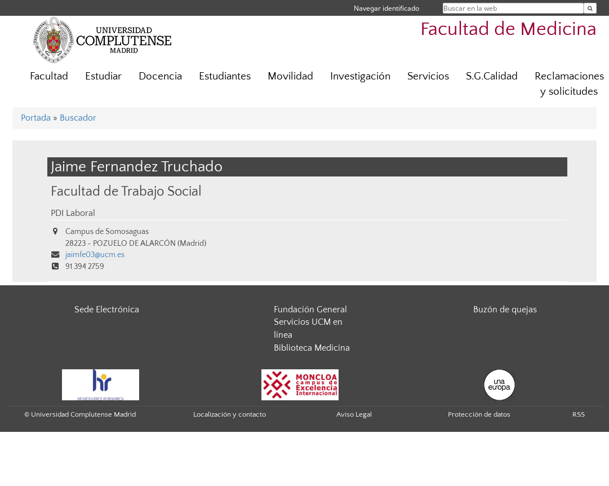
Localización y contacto (229, 414)
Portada (36, 118)
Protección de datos (479, 414)
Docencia (160, 76)
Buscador (78, 118)
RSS (578, 414)
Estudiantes (225, 76)
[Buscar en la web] (590, 8)
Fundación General (310, 309)
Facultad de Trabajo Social (126, 191)
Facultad (49, 76)
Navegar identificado (386, 8)
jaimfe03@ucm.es (95, 254)
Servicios (428, 76)
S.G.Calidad (492, 76)
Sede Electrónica (106, 309)
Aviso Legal (354, 414)
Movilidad (290, 76)
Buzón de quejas (505, 309)
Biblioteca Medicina (312, 348)
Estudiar (103, 76)
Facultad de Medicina (508, 29)
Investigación (360, 76)
